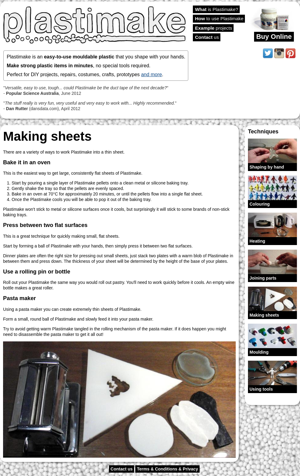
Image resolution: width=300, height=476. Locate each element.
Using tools (261, 389)
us (207, 37)
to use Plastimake (219, 18)
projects (213, 28)
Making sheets (264, 315)
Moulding (258, 352)
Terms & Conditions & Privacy (167, 469)
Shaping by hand (266, 167)
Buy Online (274, 36)
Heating (257, 241)
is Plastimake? (216, 9)
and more (151, 74)
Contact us (122, 469)
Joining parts (262, 278)
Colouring (259, 204)
